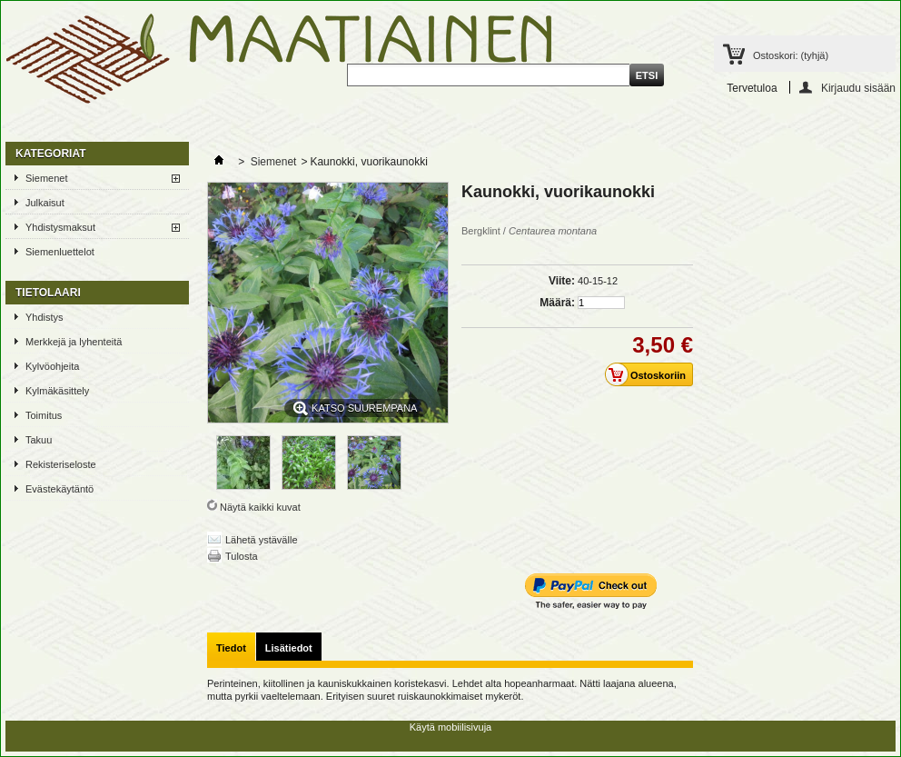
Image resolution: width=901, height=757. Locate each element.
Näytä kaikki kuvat (260, 507)
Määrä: (557, 302)
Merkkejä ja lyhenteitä (73, 341)
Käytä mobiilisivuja (450, 727)
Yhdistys (44, 317)
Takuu (38, 439)
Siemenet (46, 178)
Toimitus (43, 415)
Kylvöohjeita (52, 366)
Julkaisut (44, 202)
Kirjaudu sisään (858, 88)
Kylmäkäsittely (57, 390)
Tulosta (241, 556)
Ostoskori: (790, 55)
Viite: (562, 280)
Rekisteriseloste (60, 464)
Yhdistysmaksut (60, 227)
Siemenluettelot (59, 251)
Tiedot (231, 647)
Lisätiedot (288, 647)
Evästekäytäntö (59, 488)
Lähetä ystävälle (261, 539)
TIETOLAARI (48, 292)
